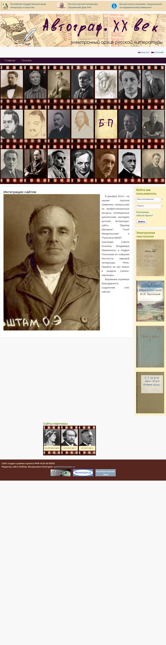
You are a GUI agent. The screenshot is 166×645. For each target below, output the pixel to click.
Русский (157, 52)
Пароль (140, 206)
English (143, 52)
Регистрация (142, 212)
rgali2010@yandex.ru (64, 466)
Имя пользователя (145, 199)
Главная (10, 60)
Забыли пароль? (144, 215)
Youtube (27, 60)
